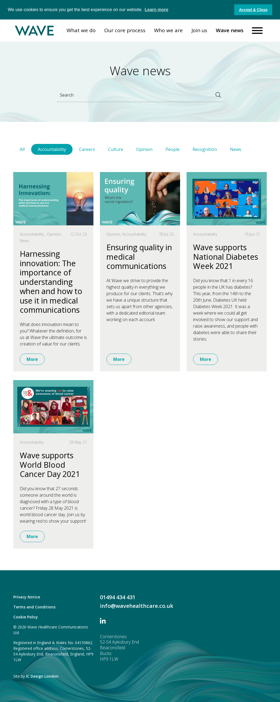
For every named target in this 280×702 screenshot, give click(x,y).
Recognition (205, 149)
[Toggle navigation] (257, 30)
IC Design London (42, 676)
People (172, 149)
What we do (81, 30)
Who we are (168, 30)
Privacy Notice (26, 596)
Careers (87, 149)
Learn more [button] (156, 9)
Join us (199, 30)
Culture (115, 149)
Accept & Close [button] (253, 10)
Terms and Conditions (34, 606)
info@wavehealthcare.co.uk (136, 605)
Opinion (144, 149)
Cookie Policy (25, 616)
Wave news (229, 30)
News (235, 149)
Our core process (124, 30)
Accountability (52, 149)
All (22, 149)
